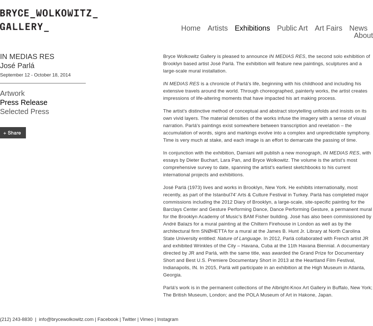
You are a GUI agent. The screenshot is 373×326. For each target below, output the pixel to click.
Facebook (107, 319)
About (363, 35)
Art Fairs (328, 28)
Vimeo (146, 319)
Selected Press (24, 111)
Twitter (129, 319)
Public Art (292, 28)
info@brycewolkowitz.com (66, 319)
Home (190, 28)
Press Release (23, 102)
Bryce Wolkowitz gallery (49, 20)
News (358, 28)
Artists (218, 28)
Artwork (12, 93)
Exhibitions (252, 28)
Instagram (167, 319)
